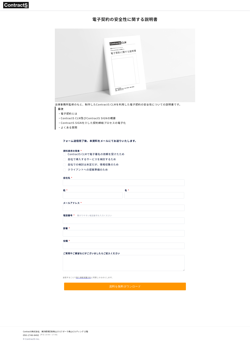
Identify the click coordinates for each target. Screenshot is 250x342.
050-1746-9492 (40, 335)
